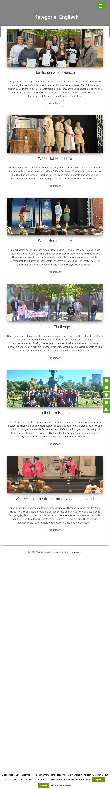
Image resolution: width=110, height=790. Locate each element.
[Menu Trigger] (101, 6)
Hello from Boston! (55, 412)
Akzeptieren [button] (98, 779)
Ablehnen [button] (43, 785)
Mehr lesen (55, 103)
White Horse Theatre (55, 158)
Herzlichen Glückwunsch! (55, 72)
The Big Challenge (55, 326)
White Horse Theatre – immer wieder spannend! (55, 498)
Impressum (76, 552)
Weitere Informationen (61, 785)
